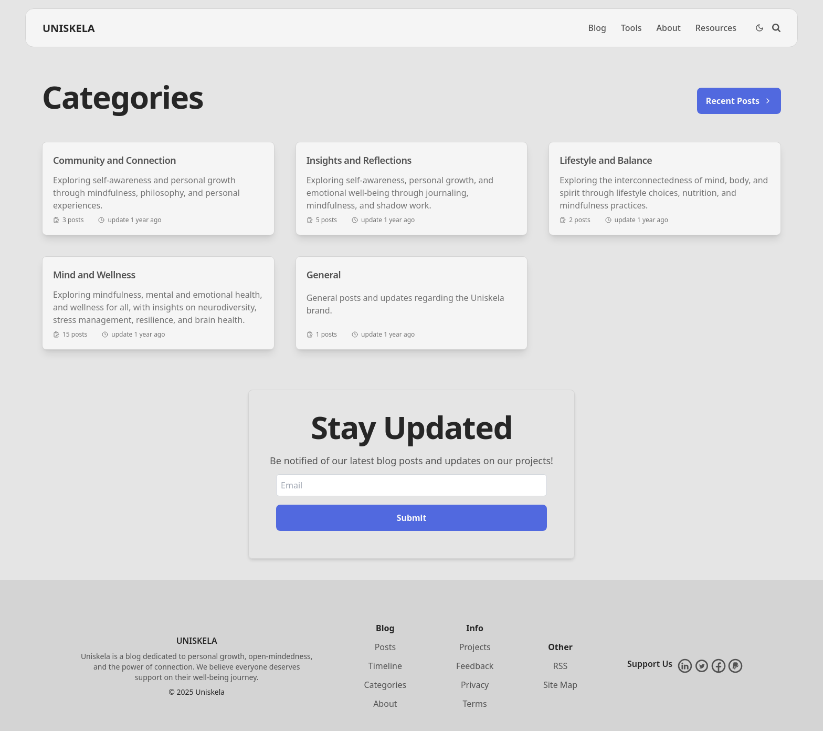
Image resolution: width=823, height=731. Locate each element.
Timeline (385, 666)
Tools (631, 28)
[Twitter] (701, 665)
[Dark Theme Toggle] (759, 27)
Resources (715, 28)
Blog (597, 28)
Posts (385, 647)
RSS (560, 666)
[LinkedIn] (685, 665)
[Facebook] (718, 665)
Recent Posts (739, 101)
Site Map (560, 685)
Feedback (474, 666)
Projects (475, 647)
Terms (475, 703)
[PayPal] (735, 665)
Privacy (475, 685)
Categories (385, 685)
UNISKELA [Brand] (69, 28)
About (669, 28)
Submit (412, 518)
